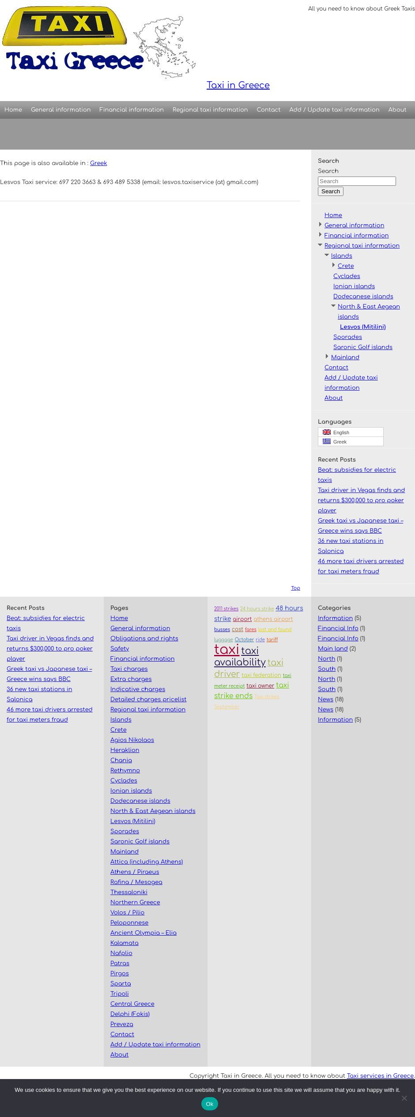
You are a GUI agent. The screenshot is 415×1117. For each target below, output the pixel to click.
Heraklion (125, 750)
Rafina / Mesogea (136, 882)
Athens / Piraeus (134, 872)
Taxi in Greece (135, 45)
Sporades (347, 337)
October (244, 639)
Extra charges (131, 679)
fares (251, 629)
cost (237, 629)
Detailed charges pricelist (148, 699)
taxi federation (261, 675)
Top (295, 588)
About (398, 110)
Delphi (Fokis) (130, 1014)
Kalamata (124, 943)
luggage (223, 639)
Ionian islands (354, 286)
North (327, 659)
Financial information (132, 110)
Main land (333, 649)
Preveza (121, 1024)
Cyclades (346, 276)
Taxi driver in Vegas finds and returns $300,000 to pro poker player (361, 500)
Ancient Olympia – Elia (143, 933)
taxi (226, 650)
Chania (121, 760)
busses (222, 629)
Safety (119, 649)
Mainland (345, 357)
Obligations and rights (144, 639)
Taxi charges (129, 669)
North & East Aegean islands (153, 811)
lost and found (275, 629)
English (336, 432)
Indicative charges (137, 689)
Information (335, 618)
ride (260, 639)
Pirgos (119, 973)
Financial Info (338, 628)
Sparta (120, 984)
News (325, 699)
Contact (269, 110)
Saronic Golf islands (362, 347)
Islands (341, 256)
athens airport (273, 619)
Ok (209, 1104)
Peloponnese (129, 923)
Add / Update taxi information (335, 110)
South (327, 669)
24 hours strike (257, 608)
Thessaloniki (128, 892)
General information (61, 110)
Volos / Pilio (127, 913)
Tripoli (119, 994)
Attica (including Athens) (146, 862)
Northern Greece (135, 902)
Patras (119, 963)
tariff (272, 639)
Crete (346, 266)
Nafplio (121, 953)
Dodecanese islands (363, 296)
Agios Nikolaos (132, 740)
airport (242, 619)
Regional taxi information (210, 110)
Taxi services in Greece (380, 1076)
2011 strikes (226, 608)
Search (328, 171)
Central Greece (132, 1004)
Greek (98, 163)
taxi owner (260, 686)
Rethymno (125, 770)
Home (13, 110)
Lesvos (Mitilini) (363, 327)
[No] (404, 1098)
